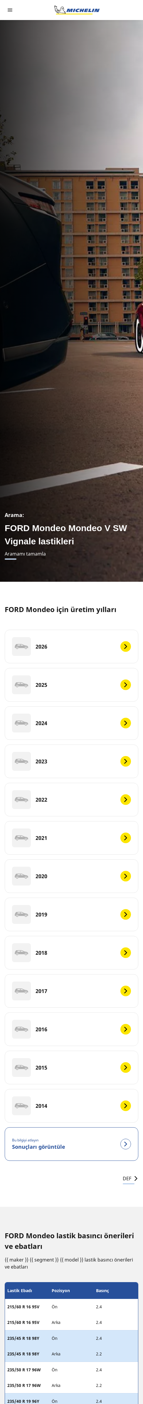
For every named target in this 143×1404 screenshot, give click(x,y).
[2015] (71, 1067)
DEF (130, 1178)
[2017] (71, 991)
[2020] (71, 876)
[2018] (71, 952)
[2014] (71, 1106)
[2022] (71, 799)
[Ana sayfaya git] (76, 10)
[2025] (71, 685)
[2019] (71, 914)
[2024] (71, 723)
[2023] (71, 761)
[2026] (71, 646)
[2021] (71, 838)
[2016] (71, 1029)
